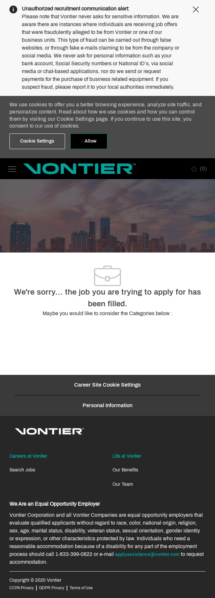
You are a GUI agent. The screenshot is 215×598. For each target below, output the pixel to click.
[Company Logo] (41, 168)
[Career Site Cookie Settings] (107, 385)
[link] (49, 431)
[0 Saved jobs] (199, 168)
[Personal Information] (107, 405)
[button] (37, 141)
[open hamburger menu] (12, 168)
